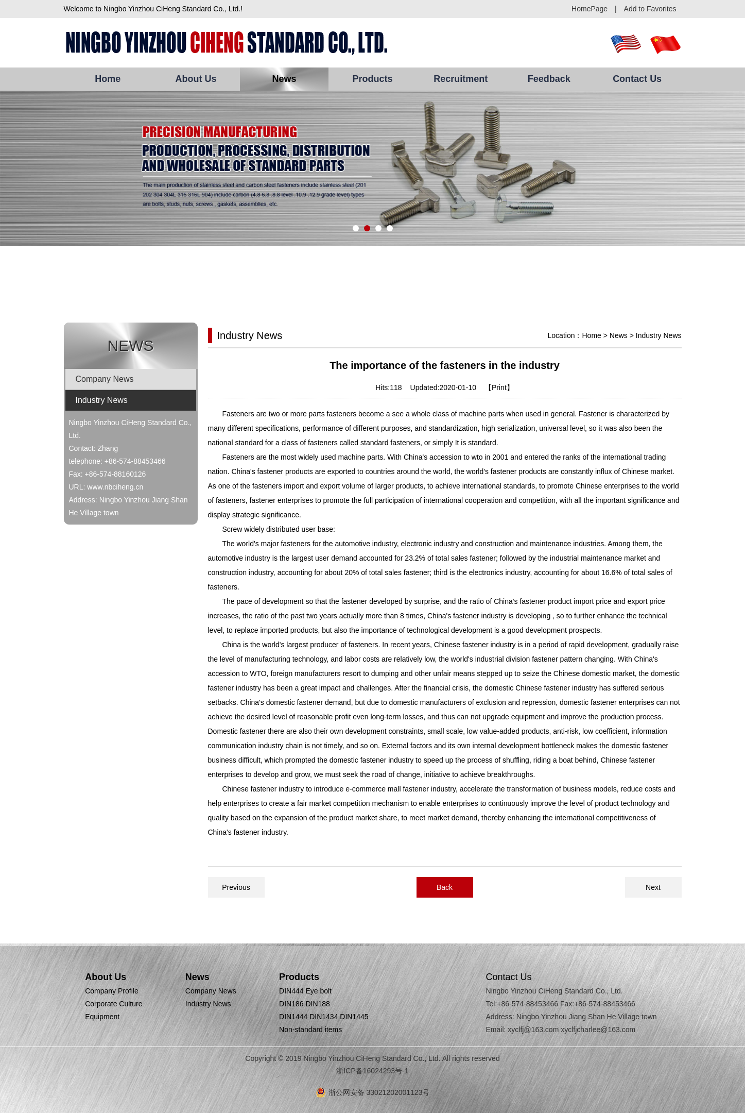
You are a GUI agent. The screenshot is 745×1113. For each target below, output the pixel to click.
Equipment (102, 1017)
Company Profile (111, 991)
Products (372, 79)
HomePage (589, 9)
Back (445, 887)
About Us (196, 79)
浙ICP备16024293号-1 (372, 1071)
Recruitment (461, 79)
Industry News (102, 400)
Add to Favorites (650, 9)
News (284, 79)
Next (653, 887)
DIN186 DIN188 (304, 1004)
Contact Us (637, 79)
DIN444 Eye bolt (305, 991)
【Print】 (499, 387)
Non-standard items (310, 1029)
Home (107, 79)
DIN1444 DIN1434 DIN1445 (324, 1017)
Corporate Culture (113, 1004)
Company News (105, 379)
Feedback (549, 79)
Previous (236, 887)
